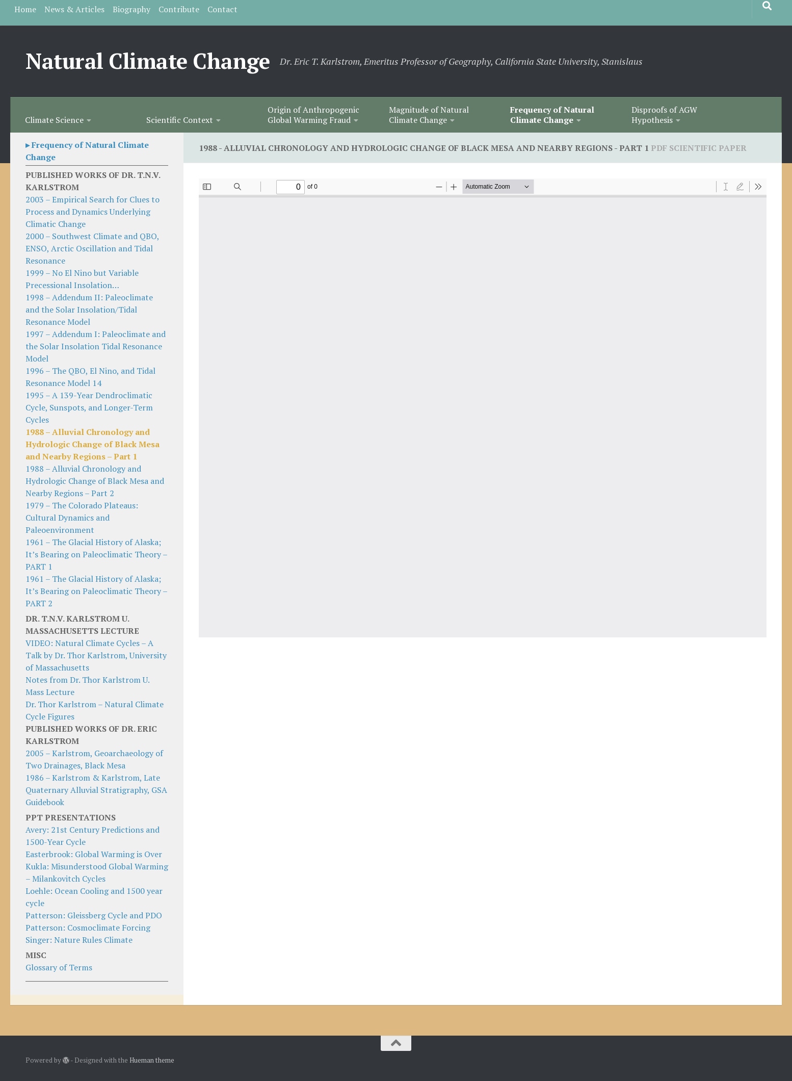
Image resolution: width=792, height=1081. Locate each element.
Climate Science (54, 119)
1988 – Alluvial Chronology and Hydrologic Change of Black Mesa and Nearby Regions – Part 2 (94, 481)
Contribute (179, 9)
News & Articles (74, 9)
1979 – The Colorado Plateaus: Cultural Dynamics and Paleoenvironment (81, 517)
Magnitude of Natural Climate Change (429, 114)
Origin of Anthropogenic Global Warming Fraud (313, 114)
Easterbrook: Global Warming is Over (93, 854)
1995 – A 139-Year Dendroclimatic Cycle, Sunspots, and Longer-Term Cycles (89, 407)
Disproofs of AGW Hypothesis (664, 114)
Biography (131, 9)
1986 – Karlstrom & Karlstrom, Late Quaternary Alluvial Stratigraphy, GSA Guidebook (96, 790)
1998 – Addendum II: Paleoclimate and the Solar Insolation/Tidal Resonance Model (89, 309)
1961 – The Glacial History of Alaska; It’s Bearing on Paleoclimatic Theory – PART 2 (96, 591)
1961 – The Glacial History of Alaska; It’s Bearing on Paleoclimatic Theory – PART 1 (96, 554)
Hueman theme (151, 1060)
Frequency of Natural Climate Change (552, 114)
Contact (222, 9)
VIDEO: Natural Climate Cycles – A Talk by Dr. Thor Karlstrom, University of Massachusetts (96, 655)
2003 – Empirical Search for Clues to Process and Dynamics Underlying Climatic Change (92, 211)
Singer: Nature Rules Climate (79, 939)
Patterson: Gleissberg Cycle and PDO (93, 915)
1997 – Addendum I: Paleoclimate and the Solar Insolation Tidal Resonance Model (95, 346)
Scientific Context (179, 119)
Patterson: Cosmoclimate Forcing (87, 927)
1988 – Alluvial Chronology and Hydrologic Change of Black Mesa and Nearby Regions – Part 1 (92, 444)
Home (25, 9)
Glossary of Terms (58, 967)
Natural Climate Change (147, 60)
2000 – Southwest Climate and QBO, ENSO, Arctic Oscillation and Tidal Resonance (92, 248)
